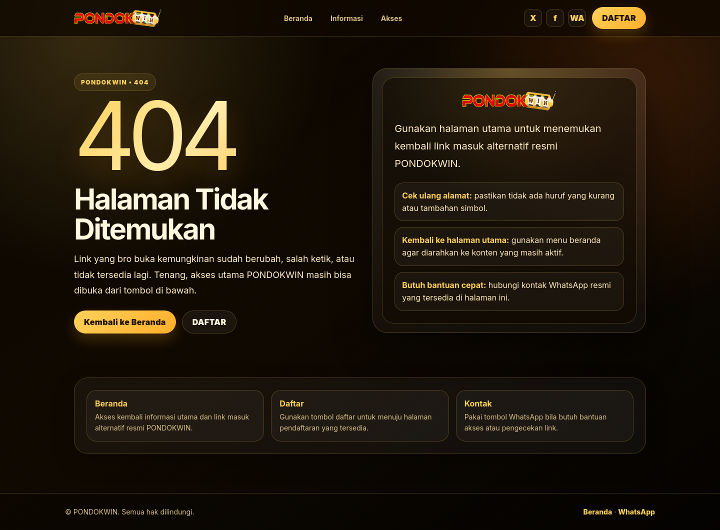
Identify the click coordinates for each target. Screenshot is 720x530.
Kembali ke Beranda (125, 322)
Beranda (298, 18)
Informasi (346, 18)
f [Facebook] (555, 18)
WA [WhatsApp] (577, 18)
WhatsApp (636, 512)
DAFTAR (619, 18)
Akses (391, 18)
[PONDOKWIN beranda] (118, 18)
